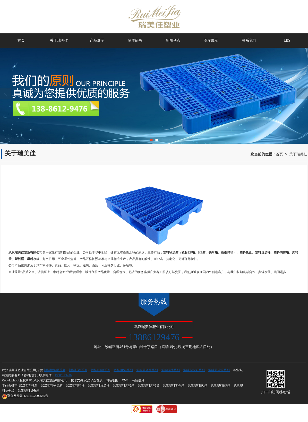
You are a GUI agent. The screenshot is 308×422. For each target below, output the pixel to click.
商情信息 (138, 380)
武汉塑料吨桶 (75, 385)
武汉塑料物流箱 (52, 385)
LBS (287, 40)
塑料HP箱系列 (123, 370)
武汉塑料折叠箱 (28, 390)
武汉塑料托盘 (28, 385)
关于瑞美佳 (59, 40)
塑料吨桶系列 (170, 370)
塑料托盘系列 (78, 370)
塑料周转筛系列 (219, 370)
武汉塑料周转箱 (123, 385)
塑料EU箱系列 (100, 370)
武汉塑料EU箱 (197, 385)
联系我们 (249, 40)
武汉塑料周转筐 (148, 385)
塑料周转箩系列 (147, 370)
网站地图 (112, 380)
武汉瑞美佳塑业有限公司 (50, 380)
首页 (21, 40)
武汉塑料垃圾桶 (98, 385)
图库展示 (211, 40)
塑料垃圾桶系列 (54, 370)
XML (125, 380)
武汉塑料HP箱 (220, 385)
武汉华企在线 (93, 380)
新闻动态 (173, 40)
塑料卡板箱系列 (194, 370)
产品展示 (97, 40)
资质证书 (135, 40)
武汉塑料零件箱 (173, 385)
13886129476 (63, 375)
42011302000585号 (25, 396)
